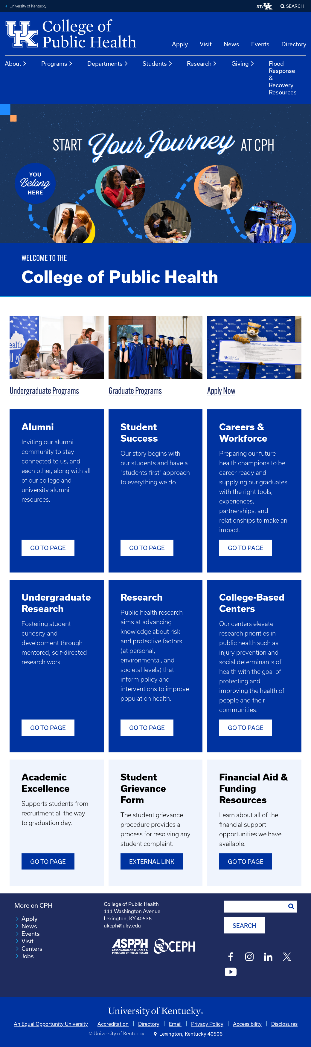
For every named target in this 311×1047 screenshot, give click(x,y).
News (231, 44)
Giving (242, 63)
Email (175, 1024)
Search (295, 6)
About (16, 63)
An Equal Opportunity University (51, 1024)
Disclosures (284, 1024)
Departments (107, 63)
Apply (180, 44)
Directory (293, 44)
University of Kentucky (28, 6)
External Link (151, 861)
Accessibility (247, 1024)
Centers (32, 948)
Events (260, 44)
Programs (57, 63)
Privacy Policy (207, 1024)
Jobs (28, 956)
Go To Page (147, 547)
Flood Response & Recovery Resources (283, 78)
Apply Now (221, 391)
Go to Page (48, 547)
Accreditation (113, 1024)
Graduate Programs (135, 391)
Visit (206, 44)
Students (158, 63)
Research (202, 63)
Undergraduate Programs (44, 391)
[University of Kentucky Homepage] (155, 1012)
